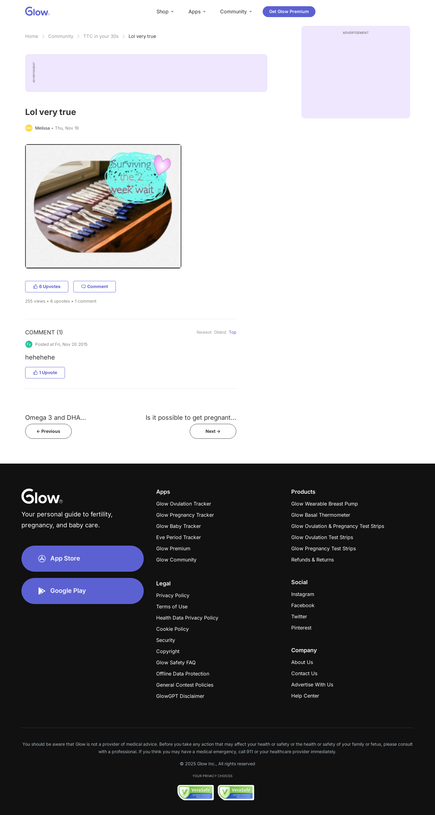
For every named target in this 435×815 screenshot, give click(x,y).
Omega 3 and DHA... (55, 417)
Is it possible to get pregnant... (191, 417)
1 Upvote (45, 372)
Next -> (213, 431)
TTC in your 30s (101, 36)
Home (31, 36)
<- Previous (48, 431)
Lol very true (142, 36)
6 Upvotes (47, 286)
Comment (94, 286)
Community (60, 36)
